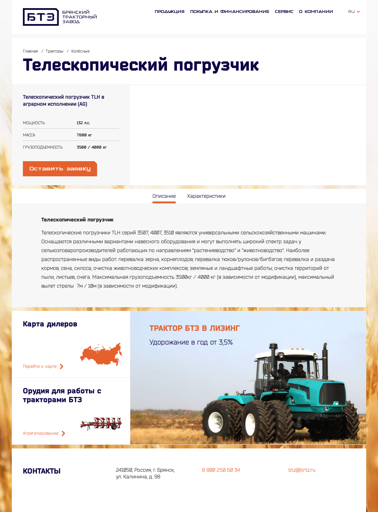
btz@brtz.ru (302, 470)
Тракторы (54, 51)
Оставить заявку (60, 169)
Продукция (170, 11)
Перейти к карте (43, 367)
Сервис (284, 11)
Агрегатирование (44, 434)
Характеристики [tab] (206, 196)
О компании (316, 11)
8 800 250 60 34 (221, 470)
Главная (30, 51)
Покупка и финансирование (229, 11)
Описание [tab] (164, 196)
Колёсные (80, 51)
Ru (351, 11)
